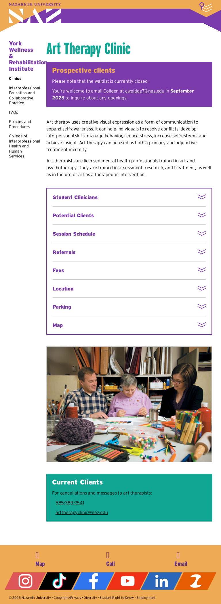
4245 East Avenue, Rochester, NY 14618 (40, 558)
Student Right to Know (117, 597)
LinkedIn (161, 581)
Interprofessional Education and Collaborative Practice (24, 95)
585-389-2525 (110, 558)
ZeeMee (196, 581)
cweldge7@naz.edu (144, 90)
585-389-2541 (70, 502)
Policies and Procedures (20, 124)
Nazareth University (35, 13)
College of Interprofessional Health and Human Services (24, 146)
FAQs (13, 112)
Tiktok (59, 581)
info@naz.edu (181, 558)
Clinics (15, 78)
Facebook (93, 581)
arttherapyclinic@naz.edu (82, 512)
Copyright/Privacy (67, 597)
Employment (145, 597)
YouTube (127, 581)
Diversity (90, 597)
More (205, 7)
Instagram (25, 581)
